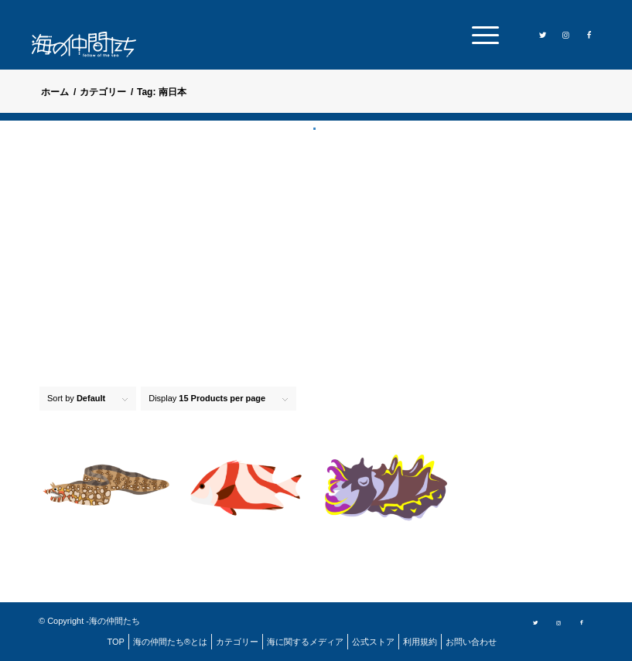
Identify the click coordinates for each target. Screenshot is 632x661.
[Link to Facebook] (588, 34)
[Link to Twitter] (542, 34)
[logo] (93, 44)
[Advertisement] (316, 247)
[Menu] (481, 35)
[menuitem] (481, 35)
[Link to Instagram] (565, 34)
